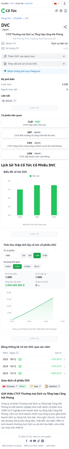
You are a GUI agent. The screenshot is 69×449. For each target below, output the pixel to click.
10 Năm (27, 266)
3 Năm (8, 266)
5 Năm (17, 266)
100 (23, 255)
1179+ (11, 3)
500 (30, 255)
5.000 (45, 255)
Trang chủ (5, 18)
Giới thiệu (50, 445)
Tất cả (36, 266)
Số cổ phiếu (9, 250)
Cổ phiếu (18, 18)
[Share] (65, 27)
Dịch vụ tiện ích (60, 43)
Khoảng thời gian (12, 262)
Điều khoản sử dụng (11, 445)
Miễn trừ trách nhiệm (34, 445)
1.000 (37, 255)
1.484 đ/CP (28, 3)
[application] (34, 200)
